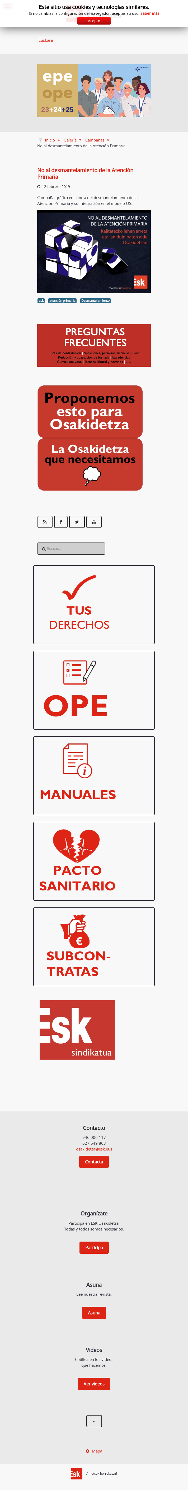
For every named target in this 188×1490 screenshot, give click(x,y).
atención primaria (62, 301)
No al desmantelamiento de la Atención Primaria (85, 173)
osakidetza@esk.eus (94, 1149)
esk (41, 301)
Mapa (97, 1451)
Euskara (46, 40)
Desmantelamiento (95, 301)
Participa (94, 1248)
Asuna (94, 1313)
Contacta (94, 1162)
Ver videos (94, 1384)
